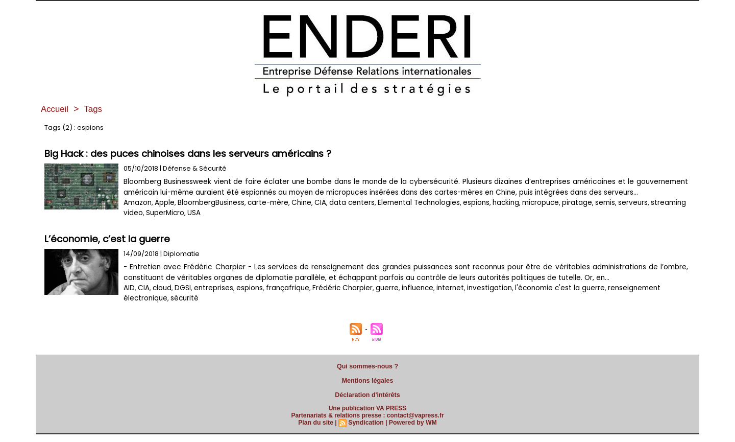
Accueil (55, 109)
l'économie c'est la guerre (546, 299)
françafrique (283, 299)
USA (114, 223)
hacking (499, 213)
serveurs (625, 213)
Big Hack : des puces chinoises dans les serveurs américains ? (191, 153)
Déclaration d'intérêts (367, 403)
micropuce (534, 213)
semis (597, 213)
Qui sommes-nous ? (367, 377)
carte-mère (267, 213)
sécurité (183, 309)
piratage (569, 213)
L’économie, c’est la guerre (108, 250)
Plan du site (317, 430)
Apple (165, 213)
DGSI (181, 299)
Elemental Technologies (413, 213)
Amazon (138, 213)
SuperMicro (85, 223)
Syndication (366, 430)
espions (469, 213)
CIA (318, 213)
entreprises (211, 299)
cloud (161, 299)
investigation (478, 299)
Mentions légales (367, 390)
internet (441, 299)
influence (410, 299)
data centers (348, 213)
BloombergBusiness (211, 213)
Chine (300, 213)
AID (129, 299)
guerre (380, 299)
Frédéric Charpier (336, 299)
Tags (95, 109)
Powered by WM (411, 430)
